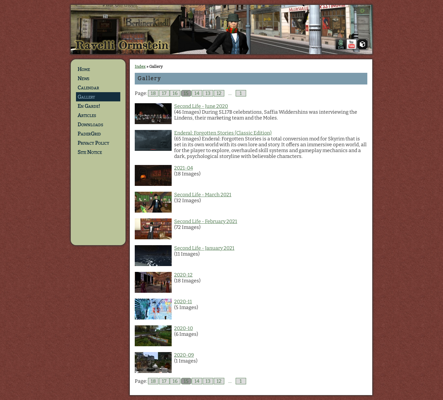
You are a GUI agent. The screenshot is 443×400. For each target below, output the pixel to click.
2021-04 (183, 168)
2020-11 (183, 301)
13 (208, 93)
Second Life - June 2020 (201, 106)
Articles (87, 115)
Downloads (90, 124)
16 (175, 93)
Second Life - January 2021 (204, 248)
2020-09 (184, 355)
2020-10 (183, 328)
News (83, 78)
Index (140, 66)
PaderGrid (89, 134)
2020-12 (183, 275)
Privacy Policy (93, 143)
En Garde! (89, 106)
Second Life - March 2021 (202, 195)
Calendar (88, 87)
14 (196, 93)
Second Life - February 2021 (205, 221)
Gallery (86, 97)
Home (84, 69)
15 (186, 93)
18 (153, 93)
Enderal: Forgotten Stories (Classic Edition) (223, 133)
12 (219, 93)
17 (164, 93)
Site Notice (90, 152)
